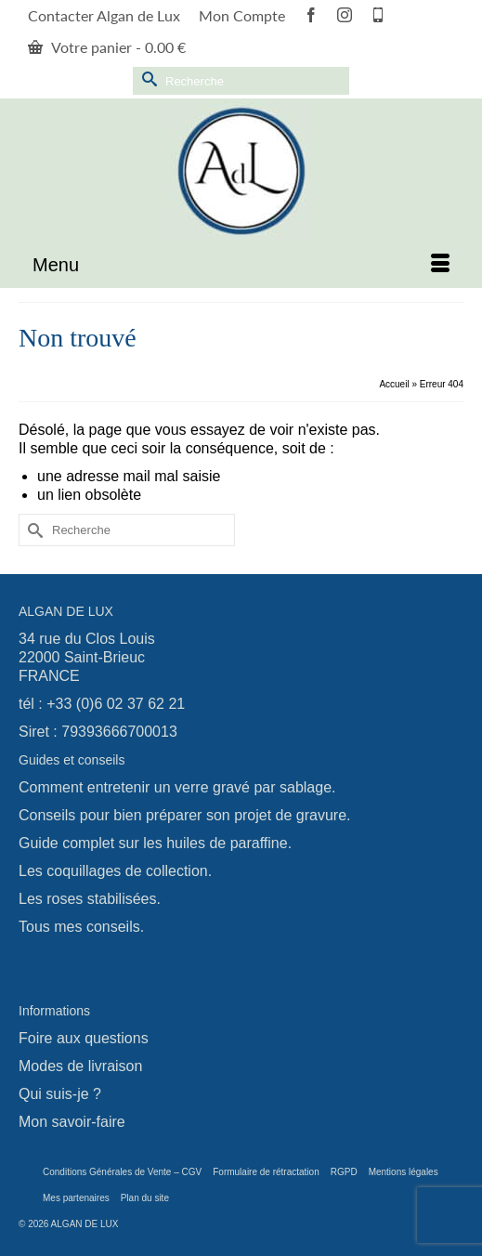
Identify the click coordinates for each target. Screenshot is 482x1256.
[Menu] (241, 265)
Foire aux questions (84, 1038)
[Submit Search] (147, 78)
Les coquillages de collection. (115, 871)
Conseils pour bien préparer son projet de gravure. (185, 815)
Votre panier (107, 47)
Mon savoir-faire (72, 1122)
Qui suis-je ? (60, 1094)
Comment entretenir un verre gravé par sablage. (177, 787)
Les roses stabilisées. (90, 899)
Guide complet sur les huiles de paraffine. (155, 843)
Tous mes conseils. (81, 927)
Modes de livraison (80, 1066)
